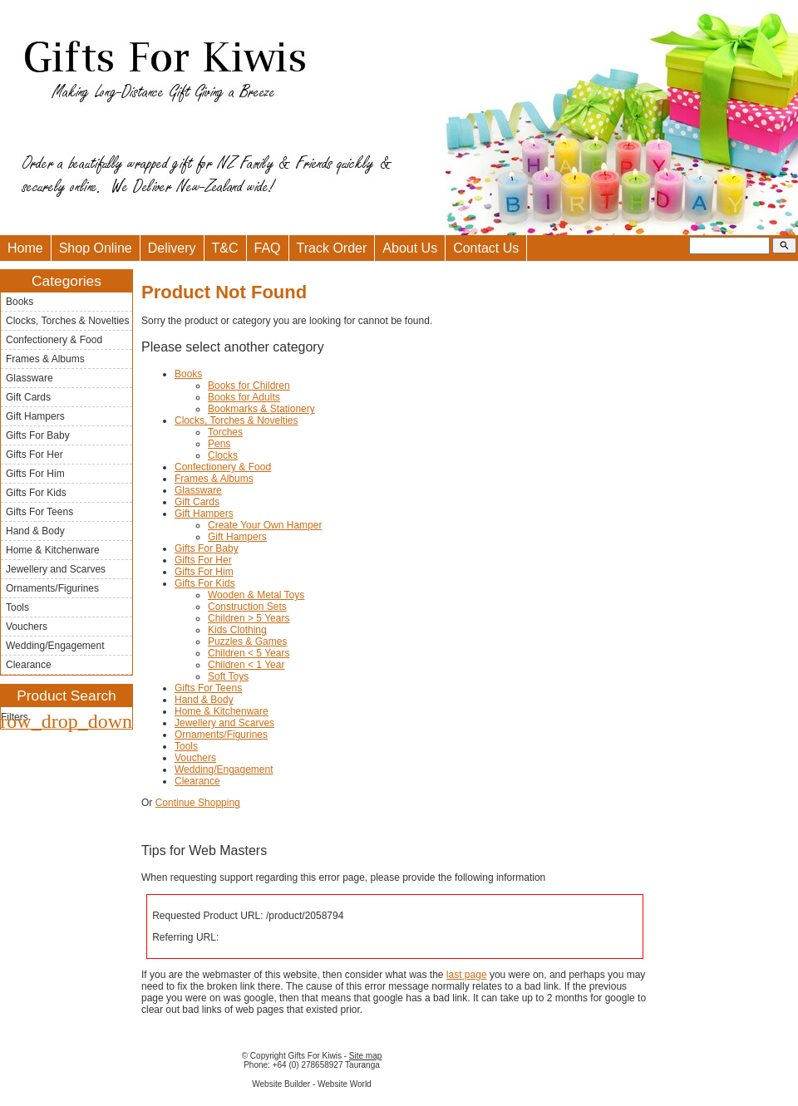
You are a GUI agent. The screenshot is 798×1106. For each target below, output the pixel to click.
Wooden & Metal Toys (256, 595)
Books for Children (249, 385)
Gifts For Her (34, 454)
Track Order (332, 248)
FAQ (267, 248)
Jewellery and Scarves (56, 569)
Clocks (223, 455)
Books (19, 301)
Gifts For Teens (39, 512)
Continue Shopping (197, 803)
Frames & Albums (45, 359)
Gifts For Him (35, 473)
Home (25, 248)
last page (466, 975)
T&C (225, 248)
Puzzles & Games (247, 641)
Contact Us (486, 248)
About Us (409, 248)
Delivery (172, 248)
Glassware (29, 378)
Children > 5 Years (248, 618)
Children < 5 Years (248, 653)
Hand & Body (35, 531)
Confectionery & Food (54, 340)
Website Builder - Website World (311, 1084)
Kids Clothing (237, 630)
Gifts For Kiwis (314, 1055)
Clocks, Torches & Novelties (68, 321)
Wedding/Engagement (55, 645)
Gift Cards (28, 397)
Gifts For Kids (36, 493)
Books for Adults (244, 397)
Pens (219, 444)
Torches (225, 432)
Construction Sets (247, 606)
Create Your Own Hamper (265, 525)
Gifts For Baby (38, 435)
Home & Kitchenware (53, 550)
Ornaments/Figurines (52, 588)
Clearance (29, 665)
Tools (17, 607)
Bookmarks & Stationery (261, 409)
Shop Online (95, 248)
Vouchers (26, 626)
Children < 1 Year (246, 665)
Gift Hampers (35, 416)
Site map (365, 1055)
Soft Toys (228, 676)
